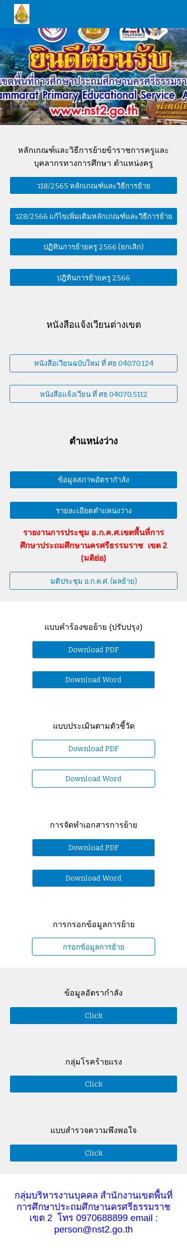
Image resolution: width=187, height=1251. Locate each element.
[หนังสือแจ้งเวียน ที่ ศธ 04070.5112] (94, 394)
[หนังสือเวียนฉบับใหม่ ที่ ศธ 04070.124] (94, 363)
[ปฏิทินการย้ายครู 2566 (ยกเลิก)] (94, 247)
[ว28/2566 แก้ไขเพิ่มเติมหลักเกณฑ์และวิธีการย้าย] (94, 216)
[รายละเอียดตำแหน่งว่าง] (94, 510)
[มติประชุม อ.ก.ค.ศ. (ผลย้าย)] (94, 581)
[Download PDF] (93, 649)
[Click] (94, 1015)
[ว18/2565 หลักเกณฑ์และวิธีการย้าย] (94, 185)
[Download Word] (93, 680)
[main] (93, 156)
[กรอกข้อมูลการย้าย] (93, 947)
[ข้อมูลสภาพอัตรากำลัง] (94, 480)
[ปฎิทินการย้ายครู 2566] (94, 277)
